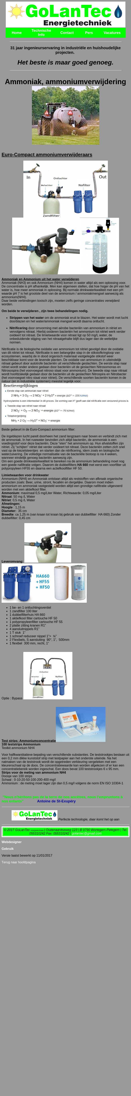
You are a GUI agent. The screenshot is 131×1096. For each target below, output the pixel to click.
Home (17, 33)
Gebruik (8, 848)
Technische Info (41, 33)
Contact (67, 33)
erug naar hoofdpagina (19, 862)
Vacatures (112, 33)
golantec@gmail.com (87, 833)
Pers (89, 33)
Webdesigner (12, 842)
